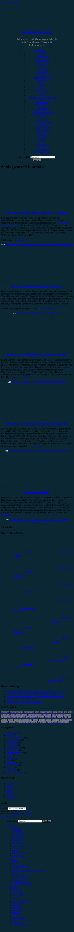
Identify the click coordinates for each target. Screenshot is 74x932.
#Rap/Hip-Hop (42, 102)
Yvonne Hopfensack (42, 152)
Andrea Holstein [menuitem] (19, 895)
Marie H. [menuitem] (16, 915)
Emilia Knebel (42, 130)
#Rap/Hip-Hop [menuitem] (18, 875)
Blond (55, 712)
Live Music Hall (26, 720)
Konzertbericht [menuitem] (18, 833)
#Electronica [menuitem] (17, 880)
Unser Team (42, 117)
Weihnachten (42, 722)
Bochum (60, 712)
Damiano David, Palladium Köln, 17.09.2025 (37, 212)
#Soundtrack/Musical (42, 110)
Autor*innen (39, 115)
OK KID (63, 720)
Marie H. (43, 142)
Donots (17, 715)
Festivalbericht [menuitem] (18, 836)
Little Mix (17, 720)
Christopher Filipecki (42, 127)
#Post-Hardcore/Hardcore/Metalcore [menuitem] (28, 870)
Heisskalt (41, 717)
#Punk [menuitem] (15, 873)
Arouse (29, 813)
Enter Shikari (46, 715)
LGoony (10, 720)
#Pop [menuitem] (14, 863)
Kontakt (10, 795)
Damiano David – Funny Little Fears (37, 286)
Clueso (3, 715)
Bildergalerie (42, 80)
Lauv (69, 717)
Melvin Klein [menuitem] (18, 922)
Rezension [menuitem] (16, 828)
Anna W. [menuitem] (16, 898)
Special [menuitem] (15, 850)
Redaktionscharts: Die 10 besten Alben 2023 (37, 423)
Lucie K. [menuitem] (16, 912)
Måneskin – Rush (37, 492)
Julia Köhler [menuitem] (17, 910)
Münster (48, 720)
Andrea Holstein (42, 122)
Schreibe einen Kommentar (60, 244)
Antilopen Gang (29, 712)
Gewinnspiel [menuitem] (17, 843)
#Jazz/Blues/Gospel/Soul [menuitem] (23, 885)
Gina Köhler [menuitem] (17, 905)
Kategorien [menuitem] (11, 826)
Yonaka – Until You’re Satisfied (21, 699)
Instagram (48, 717)
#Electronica (42, 107)
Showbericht (42, 63)
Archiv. (4, 808)
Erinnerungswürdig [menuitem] (20, 853)
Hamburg (34, 717)
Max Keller (42, 147)
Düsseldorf (38, 715)
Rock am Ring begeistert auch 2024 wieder (37, 354)
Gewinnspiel (42, 68)
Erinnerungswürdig (42, 78)
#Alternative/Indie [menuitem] (20, 865)
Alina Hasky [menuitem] (17, 893)
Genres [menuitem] (10, 858)
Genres (40, 83)
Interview (42, 65)
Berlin (37, 712)
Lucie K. (42, 140)
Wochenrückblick (14, 772)
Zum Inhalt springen (10, 2)
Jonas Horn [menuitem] (17, 907)
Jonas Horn (42, 135)
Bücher (10, 735)
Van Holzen (20, 722)
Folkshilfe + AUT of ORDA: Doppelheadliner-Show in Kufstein (35, 696)
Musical (35, 720)
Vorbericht (42, 55)
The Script (4, 722)
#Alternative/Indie (42, 90)
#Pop (42, 88)
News (9, 760)
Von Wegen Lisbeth (30, 722)
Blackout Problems (46, 712)
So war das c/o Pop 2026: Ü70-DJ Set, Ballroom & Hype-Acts (34, 694)
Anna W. (42, 125)
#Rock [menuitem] (15, 860)
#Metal (42, 92)
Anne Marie (5, 712)
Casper (70, 712)
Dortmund (23, 715)
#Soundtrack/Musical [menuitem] (21, 883)
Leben (9, 755)
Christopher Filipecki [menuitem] (21, 900)
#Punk (42, 100)
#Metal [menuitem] (15, 868)
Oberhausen (55, 720)
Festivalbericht (42, 60)
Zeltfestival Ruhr (63, 722)
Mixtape (10, 757)
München (42, 720)
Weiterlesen (19, 240)
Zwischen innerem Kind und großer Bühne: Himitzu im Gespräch (36, 691)
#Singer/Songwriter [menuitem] (20, 878)
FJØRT (28, 717)
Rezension (42, 53)
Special (42, 75)
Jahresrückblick (42, 70)
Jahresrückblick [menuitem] (19, 846)
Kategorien (40, 50)
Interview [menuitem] (16, 841)
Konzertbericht (42, 58)
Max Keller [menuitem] (17, 920)
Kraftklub (60, 717)
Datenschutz (12, 783)
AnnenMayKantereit (16, 712)
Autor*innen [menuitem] (12, 888)
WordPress (17, 813)
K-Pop (54, 717)
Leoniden (4, 720)
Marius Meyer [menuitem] (18, 917)
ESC (53, 715)
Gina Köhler (42, 132)
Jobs (9, 790)
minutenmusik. (37, 32)
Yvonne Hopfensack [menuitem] (21, 925)
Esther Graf (59, 715)
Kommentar (42, 73)
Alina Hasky (42, 120)
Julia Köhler (42, 137)
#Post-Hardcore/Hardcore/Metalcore (42, 96)
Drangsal (31, 715)
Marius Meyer (42, 144)
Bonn (65, 712)
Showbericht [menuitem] (17, 838)
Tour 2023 (12, 722)
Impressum (11, 788)
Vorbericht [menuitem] (16, 831)
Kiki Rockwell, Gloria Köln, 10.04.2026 (24, 701)
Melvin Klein (43, 149)
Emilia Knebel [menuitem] (18, 902)
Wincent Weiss (52, 722)
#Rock (43, 85)
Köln (65, 717)
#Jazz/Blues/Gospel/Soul (43, 112)
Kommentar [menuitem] (17, 848)
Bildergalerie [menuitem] (18, 855)
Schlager (69, 720)
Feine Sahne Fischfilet (18, 717)
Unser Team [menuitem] (17, 890)
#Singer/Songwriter (42, 105)
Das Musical (10, 715)
